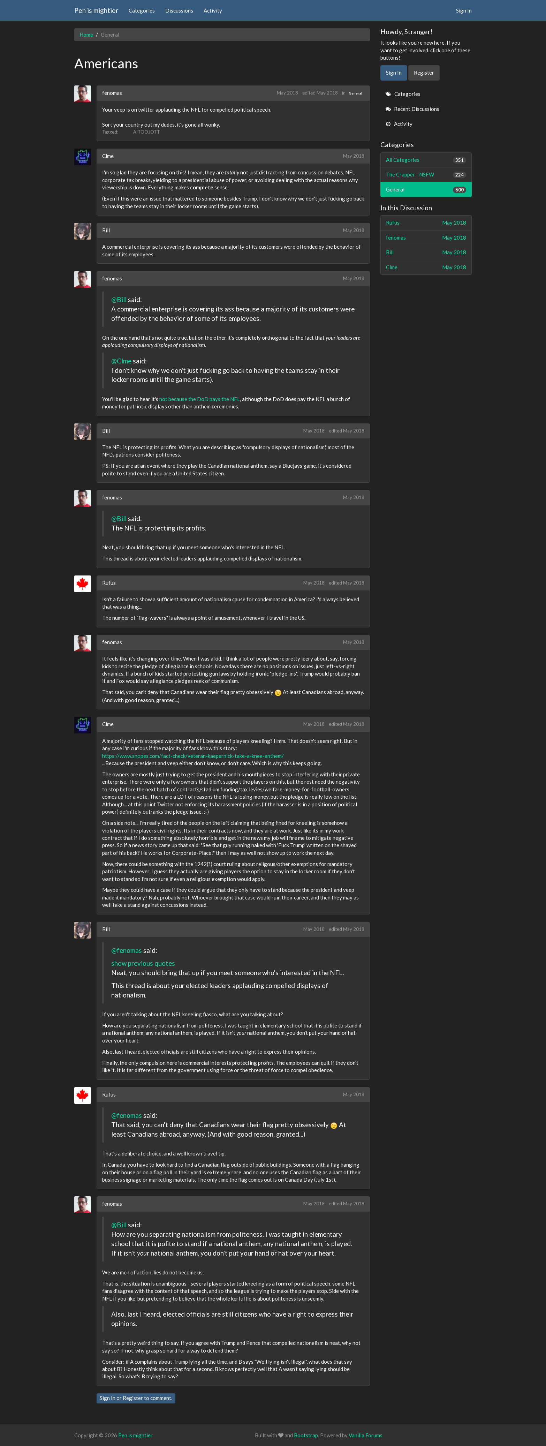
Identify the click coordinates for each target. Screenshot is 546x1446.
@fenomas (126, 950)
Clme (108, 156)
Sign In (464, 10)
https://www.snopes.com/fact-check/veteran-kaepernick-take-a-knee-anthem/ (193, 756)
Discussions (179, 10)
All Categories (426, 160)
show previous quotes (143, 963)
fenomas (112, 93)
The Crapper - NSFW (426, 174)
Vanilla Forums (365, 1435)
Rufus (109, 583)
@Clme (121, 361)
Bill (106, 230)
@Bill (119, 299)
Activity (213, 10)
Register (133, 1398)
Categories (142, 10)
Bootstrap (306, 1435)
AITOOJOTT (146, 132)
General (355, 93)
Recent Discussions (412, 109)
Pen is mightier (96, 10)
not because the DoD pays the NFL (199, 399)
